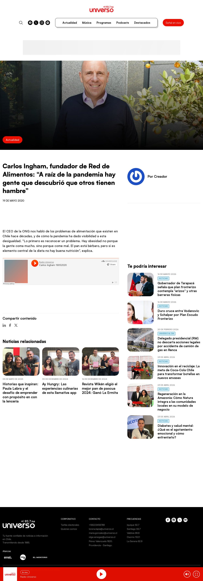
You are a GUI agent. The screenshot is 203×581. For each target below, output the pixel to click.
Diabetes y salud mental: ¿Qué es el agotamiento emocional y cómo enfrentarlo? (175, 431)
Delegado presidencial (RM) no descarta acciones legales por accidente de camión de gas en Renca (179, 344)
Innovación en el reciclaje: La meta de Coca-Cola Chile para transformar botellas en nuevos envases (179, 372)
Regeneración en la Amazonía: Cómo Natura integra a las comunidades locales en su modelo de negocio (177, 401)
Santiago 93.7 (134, 528)
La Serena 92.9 (134, 541)
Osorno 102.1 (133, 537)
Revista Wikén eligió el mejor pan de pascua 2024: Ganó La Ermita (100, 388)
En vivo (25, 572)
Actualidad (69, 22)
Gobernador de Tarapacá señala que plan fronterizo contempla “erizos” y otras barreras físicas (177, 289)
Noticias (163, 278)
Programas (104, 22)
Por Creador (157, 176)
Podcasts (122, 22)
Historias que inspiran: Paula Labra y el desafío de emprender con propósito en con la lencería (20, 392)
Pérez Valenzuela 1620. (100, 541)
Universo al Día (166, 333)
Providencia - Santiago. (100, 545)
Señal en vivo (173, 22)
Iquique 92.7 (133, 524)
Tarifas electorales (70, 524)
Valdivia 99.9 (133, 533)
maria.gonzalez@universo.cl (103, 533)
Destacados (142, 22)
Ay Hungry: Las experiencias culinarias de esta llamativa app (60, 388)
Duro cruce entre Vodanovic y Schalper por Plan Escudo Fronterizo (178, 315)
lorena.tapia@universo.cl (101, 528)
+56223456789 (97, 524)
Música (86, 22)
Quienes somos (69, 528)
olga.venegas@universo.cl (102, 537)
